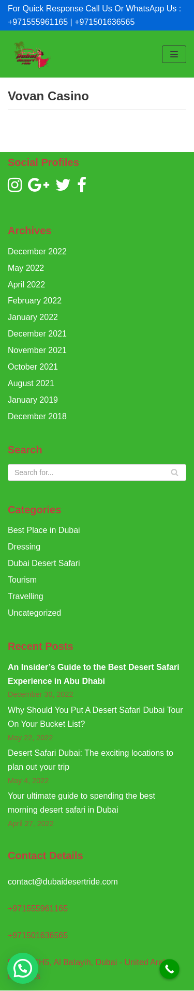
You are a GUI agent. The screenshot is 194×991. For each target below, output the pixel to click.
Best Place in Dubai (44, 530)
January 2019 (33, 399)
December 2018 (37, 416)
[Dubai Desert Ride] (31, 54)
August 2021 (31, 383)
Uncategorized (34, 612)
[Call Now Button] (169, 969)
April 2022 (26, 284)
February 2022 (35, 300)
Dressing (24, 546)
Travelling (25, 596)
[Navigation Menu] (174, 54)
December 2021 (37, 333)
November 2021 (37, 350)
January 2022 (33, 317)
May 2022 (26, 268)
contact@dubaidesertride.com (63, 881)
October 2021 (33, 366)
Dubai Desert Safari (44, 563)
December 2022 (37, 251)
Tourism (22, 579)
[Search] (97, 472)
